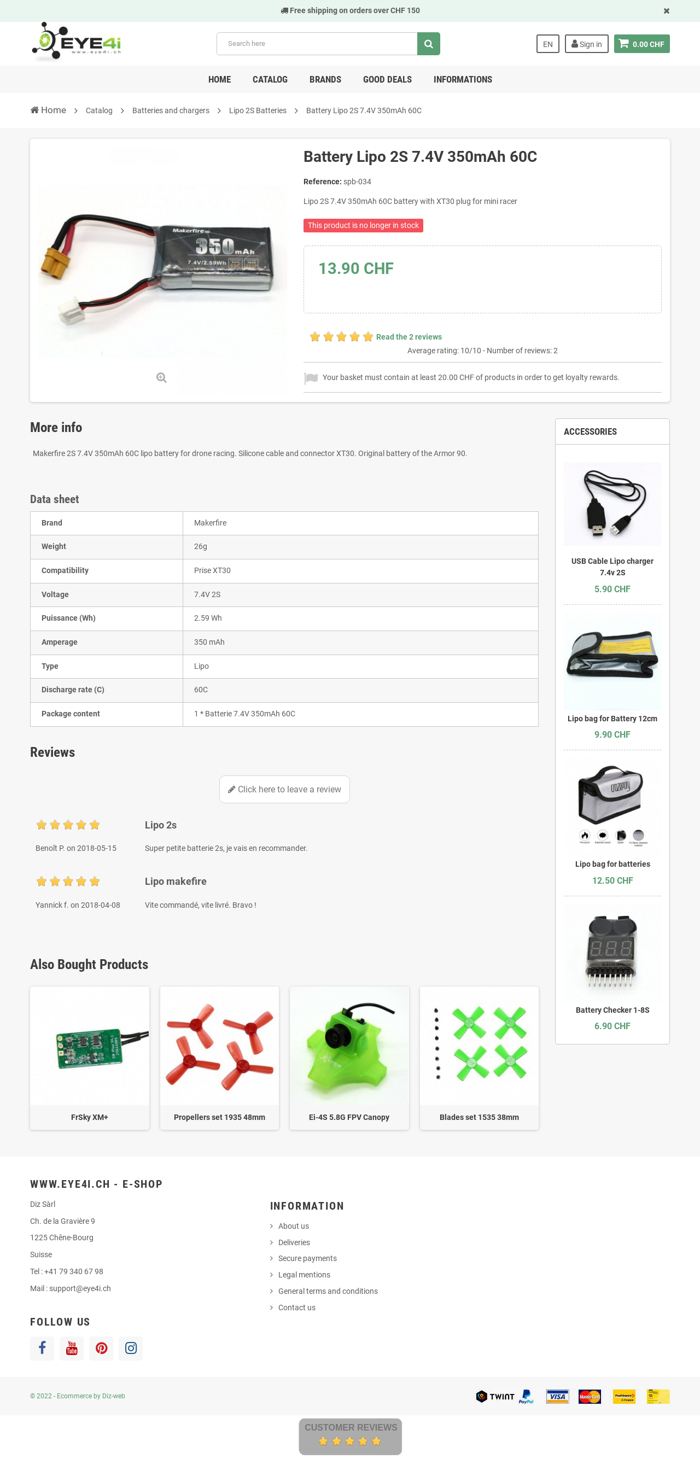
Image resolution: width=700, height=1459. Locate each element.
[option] (90, 1058)
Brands (325, 79)
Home (219, 79)
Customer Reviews (351, 1427)
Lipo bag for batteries (612, 864)
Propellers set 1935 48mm (219, 1117)
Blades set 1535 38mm (479, 1117)
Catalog (270, 79)
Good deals (387, 79)
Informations (463, 79)
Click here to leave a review (284, 789)
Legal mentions (304, 1274)
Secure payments (307, 1258)
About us (293, 1226)
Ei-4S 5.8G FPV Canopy (349, 1117)
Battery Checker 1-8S (613, 1010)
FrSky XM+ (89, 1117)
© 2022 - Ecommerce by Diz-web (77, 1396)
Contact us (297, 1307)
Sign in (586, 44)
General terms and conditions (328, 1291)
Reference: (323, 181)
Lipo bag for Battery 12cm (612, 718)
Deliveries (294, 1242)
